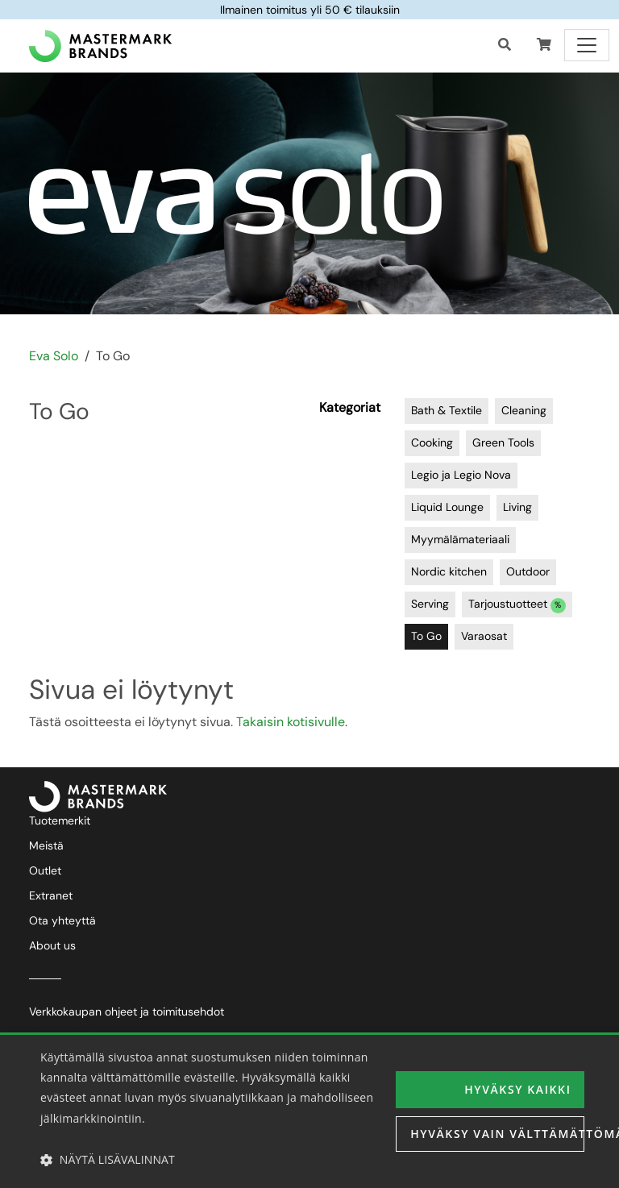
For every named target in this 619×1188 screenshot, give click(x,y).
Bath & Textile (446, 410)
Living (517, 507)
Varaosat (484, 636)
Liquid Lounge (447, 507)
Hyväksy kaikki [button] (517, 1089)
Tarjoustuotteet (517, 604)
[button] (544, 45)
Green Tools (503, 442)
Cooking (432, 442)
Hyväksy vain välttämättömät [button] (497, 1133)
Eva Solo (53, 355)
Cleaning (523, 410)
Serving (430, 603)
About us (52, 945)
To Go (426, 636)
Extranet (51, 895)
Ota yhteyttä (62, 920)
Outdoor (528, 571)
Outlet (45, 870)
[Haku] (504, 45)
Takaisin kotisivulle (290, 721)
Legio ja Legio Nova (461, 474)
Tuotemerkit (59, 820)
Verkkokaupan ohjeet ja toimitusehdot (126, 1011)
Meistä (46, 845)
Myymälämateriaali (460, 539)
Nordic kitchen (449, 571)
